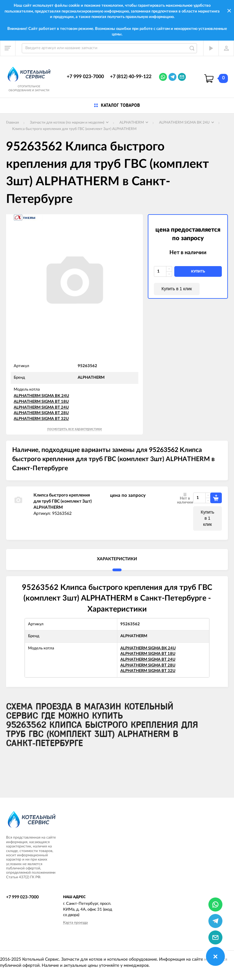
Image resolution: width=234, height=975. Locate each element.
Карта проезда (75, 922)
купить (198, 271)
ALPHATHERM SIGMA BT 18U (41, 402)
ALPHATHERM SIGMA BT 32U (41, 419)
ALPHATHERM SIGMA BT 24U (41, 408)
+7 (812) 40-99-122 (130, 76)
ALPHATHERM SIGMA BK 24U (41, 396)
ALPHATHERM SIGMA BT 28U (41, 413)
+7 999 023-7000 (85, 76)
